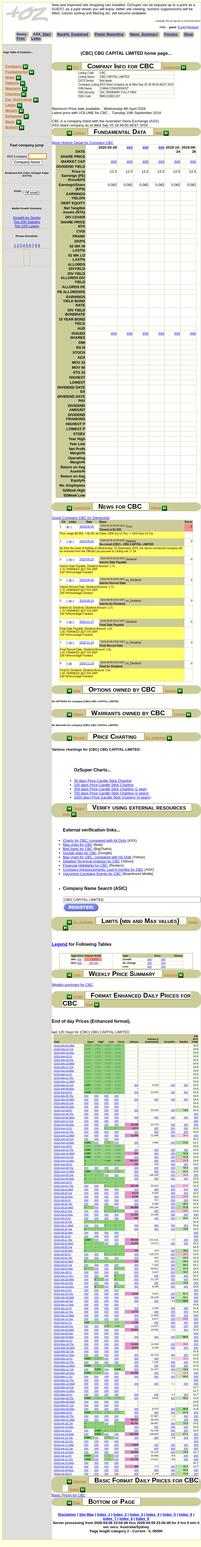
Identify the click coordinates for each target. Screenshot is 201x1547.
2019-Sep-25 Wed (64, 1045)
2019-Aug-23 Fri (63, 1128)
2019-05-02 (87, 600)
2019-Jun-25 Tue (63, 1283)
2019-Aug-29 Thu (64, 1113)
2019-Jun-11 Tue (63, 1319)
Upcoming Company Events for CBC (92, 874)
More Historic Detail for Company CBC (83, 143)
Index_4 (152, 1514)
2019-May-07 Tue (64, 1405)
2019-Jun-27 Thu (63, 1275)
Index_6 (185, 1514)
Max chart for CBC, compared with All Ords (97, 857)
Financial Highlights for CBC (85, 865)
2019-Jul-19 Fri (62, 1218)
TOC (76, 67)
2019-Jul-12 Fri (62, 1236)
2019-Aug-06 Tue (64, 1175)
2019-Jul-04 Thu (63, 1257)
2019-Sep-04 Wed (64, 1099)
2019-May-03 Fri (63, 1412)
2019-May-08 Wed (64, 1401)
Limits (10, 105)
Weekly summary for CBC (72, 985)
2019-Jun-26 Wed (64, 1279)
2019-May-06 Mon (64, 1408)
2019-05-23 (87, 559)
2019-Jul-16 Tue (63, 1229)
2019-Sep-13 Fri (63, 1074)
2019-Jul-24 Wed (63, 1207)
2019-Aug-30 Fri (63, 1110)
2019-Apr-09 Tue (63, 1466)
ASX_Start (42, 34)
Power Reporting (109, 34)
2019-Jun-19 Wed (64, 1297)
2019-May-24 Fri (63, 1358)
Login (182, 27)
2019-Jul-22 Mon (63, 1214)
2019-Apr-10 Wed (64, 1462)
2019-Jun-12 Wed (64, 1315)
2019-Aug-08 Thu (64, 1167)
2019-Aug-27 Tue (64, 1121)
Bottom (11, 127)
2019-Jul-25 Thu (63, 1203)
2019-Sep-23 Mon (64, 1052)
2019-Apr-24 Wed (64, 1434)
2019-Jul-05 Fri (62, 1254)
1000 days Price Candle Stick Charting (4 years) (112, 797)
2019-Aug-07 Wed (64, 1171)
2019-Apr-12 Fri (63, 1455)
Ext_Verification (18, 99)
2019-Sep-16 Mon (64, 1070)
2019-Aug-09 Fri (63, 1164)
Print (21, 38)
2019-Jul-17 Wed (63, 1225)
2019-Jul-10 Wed (63, 1243)
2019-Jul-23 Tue (63, 1211)
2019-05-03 (87, 580)
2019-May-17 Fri (63, 1376)
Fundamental (16, 72)
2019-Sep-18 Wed (64, 1063)
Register (193, 27)
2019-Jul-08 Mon (63, 1250)
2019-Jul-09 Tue (63, 1247)
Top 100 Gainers (27, 222)
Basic (10, 122)
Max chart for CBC (78, 845)
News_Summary (144, 34)
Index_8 (126, 1519)
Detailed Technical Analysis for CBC (91, 861)
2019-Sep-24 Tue (64, 1049)
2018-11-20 (87, 642)
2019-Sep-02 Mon (64, 1106)
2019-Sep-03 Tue (64, 1103)
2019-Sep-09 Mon (64, 1088)
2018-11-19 (87, 663)
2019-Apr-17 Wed (64, 1444)
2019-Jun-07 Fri (63, 1322)
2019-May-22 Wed (64, 1365)
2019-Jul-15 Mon (63, 1232)
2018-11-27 (87, 621)
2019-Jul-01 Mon (63, 1268)
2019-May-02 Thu (64, 1416)
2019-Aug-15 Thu (64, 1149)
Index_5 (169, 1514)
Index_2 (120, 1514)
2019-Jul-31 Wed (63, 1189)
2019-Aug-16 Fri (63, 1146)
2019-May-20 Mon (64, 1373)
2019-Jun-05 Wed (64, 1329)
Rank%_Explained (72, 34)
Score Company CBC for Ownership (81, 518)
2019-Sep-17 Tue (64, 1067)
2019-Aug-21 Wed (64, 1135)
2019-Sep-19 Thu (64, 1059)
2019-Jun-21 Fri (63, 1290)
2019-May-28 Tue (64, 1351)
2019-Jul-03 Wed (63, 1261)
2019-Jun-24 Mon (64, 1286)
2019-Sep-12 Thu (64, 1077)
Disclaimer (67, 1514)
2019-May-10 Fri (63, 1394)
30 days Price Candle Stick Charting (103, 781)
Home (22, 34)
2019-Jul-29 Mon (63, 1196)
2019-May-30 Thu (64, 1344)
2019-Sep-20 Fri (63, 1056)
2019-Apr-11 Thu (63, 1459)
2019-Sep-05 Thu (64, 1095)
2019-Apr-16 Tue (63, 1448)
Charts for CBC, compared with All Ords (94, 840)
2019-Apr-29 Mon (64, 1426)
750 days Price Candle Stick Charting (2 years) (111, 793)
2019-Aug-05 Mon (64, 1178)
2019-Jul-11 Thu (63, 1239)
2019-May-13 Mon (64, 1391)
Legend (60, 944)
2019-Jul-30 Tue (63, 1193)
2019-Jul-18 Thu (63, 1221)
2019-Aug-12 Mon (64, 1160)
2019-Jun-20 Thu (63, 1293)
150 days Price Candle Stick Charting (104, 785)
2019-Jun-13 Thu (63, 1311)
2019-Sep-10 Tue (64, 1085)
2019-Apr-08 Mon (64, 1470)
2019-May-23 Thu (64, 1362)
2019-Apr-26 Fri (63, 1430)
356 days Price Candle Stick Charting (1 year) (110, 789)
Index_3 (136, 1514)
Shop (188, 34)
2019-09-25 (87, 526)
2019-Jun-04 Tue (63, 1333)
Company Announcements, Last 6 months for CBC (103, 869)
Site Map (86, 1514)
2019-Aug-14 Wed (64, 1153)
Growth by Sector (27, 218)
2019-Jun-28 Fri (63, 1272)
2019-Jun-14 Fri (63, 1308)
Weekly (11, 111)
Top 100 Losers (27, 226)
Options (12, 83)
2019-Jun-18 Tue (63, 1301)
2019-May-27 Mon (64, 1355)
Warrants (13, 88)
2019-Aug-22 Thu (64, 1131)
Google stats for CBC (80, 853)
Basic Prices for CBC (68, 1495)
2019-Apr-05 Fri (63, 1473)
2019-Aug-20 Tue (64, 1139)
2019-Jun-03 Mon (64, 1337)
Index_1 (103, 1514)
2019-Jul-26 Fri (62, 1200)
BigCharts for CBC (78, 849)
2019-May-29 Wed (64, 1347)
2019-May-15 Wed (64, 1383)
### (130, 147)
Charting (12, 94)
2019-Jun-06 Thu (63, 1326)
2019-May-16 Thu (64, 1380)
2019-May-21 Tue (64, 1369)
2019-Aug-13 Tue (64, 1157)
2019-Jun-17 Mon (64, 1304)
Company (13, 66)
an (67, 526)
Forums (170, 34)
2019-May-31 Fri (63, 1340)
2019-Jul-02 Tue (63, 1265)
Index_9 (142, 1519)
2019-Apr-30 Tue (63, 1423)
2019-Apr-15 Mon (64, 1452)
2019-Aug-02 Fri (63, 1182)
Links (36, 38)
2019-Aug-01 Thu (64, 1185)
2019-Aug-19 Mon (64, 1142)
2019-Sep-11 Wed (64, 1081)
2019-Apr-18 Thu (63, 1441)
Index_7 (109, 1519)
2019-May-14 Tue (64, 1387)
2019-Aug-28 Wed (64, 1117)
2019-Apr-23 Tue (63, 1437)
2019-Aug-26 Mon (64, 1124)
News (10, 77)
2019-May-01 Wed (64, 1419)
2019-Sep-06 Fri (63, 1092)
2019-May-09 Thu (64, 1398)
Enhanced (13, 116)
